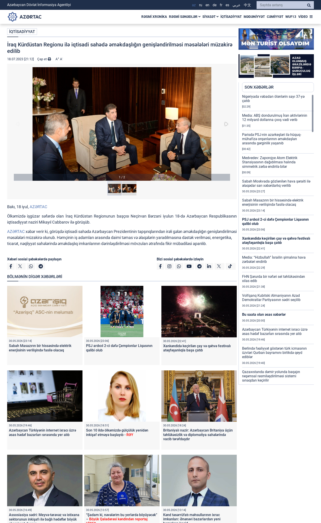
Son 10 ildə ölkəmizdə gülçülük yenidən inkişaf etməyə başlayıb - (117, 432)
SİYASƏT (210, 17)
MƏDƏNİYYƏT (254, 17)
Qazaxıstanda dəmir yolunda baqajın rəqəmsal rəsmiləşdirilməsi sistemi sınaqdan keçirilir (271, 376)
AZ (194, 5)
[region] (278, 239)
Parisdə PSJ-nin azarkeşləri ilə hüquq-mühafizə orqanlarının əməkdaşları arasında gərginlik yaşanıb (271, 139)
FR (221, 5)
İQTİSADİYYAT (231, 17)
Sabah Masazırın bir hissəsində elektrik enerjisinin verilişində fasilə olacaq (40, 348)
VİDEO (303, 17)
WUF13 (290, 17)
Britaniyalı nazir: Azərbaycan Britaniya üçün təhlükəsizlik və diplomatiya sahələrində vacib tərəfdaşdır (198, 434)
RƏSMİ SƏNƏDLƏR (184, 17)
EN (207, 5)
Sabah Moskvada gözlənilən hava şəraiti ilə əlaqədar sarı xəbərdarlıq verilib (276, 183)
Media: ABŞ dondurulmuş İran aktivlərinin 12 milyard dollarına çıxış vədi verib (274, 117)
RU (200, 5)
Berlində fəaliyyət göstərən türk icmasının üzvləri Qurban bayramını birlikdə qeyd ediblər (274, 352)
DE (214, 5)
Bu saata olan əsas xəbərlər (264, 314)
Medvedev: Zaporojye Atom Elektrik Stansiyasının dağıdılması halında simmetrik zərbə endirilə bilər (269, 162)
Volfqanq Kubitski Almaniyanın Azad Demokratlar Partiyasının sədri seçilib (271, 297)
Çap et (44, 59)
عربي (237, 5)
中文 (247, 5)
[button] (122, 124)
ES (227, 5)
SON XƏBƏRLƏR (259, 87)
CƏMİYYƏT (275, 17)
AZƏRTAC (38, 206)
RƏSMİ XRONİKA (154, 17)
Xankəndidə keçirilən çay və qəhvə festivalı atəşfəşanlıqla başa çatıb (197, 348)
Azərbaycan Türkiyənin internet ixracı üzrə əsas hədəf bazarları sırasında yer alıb (42, 432)
